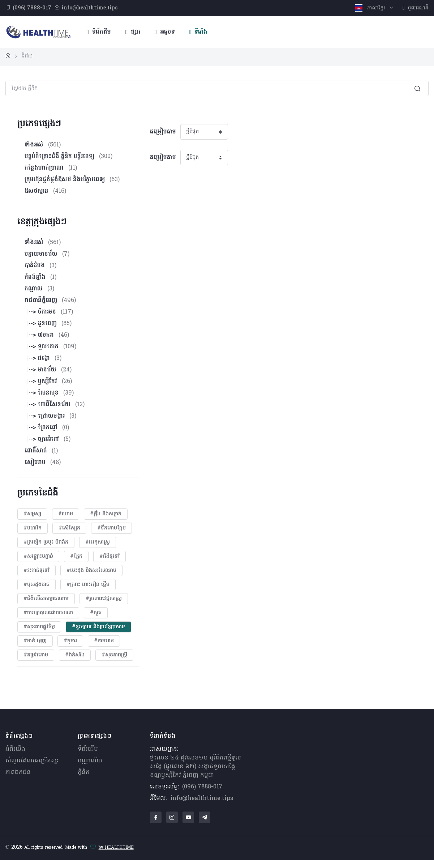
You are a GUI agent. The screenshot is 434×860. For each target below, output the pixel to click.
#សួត (96, 613)
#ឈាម (65, 514)
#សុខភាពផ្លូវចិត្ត (39, 627)
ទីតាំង (198, 32)
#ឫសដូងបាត (36, 584)
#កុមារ (70, 641)
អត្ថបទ (165, 32)
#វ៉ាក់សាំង (75, 655)
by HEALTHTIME (116, 847)
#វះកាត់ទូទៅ (36, 570)
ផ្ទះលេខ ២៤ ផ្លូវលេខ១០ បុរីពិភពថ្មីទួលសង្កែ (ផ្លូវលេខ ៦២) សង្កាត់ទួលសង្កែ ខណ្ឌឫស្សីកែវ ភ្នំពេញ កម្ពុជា (195, 767)
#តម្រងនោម (35, 655)
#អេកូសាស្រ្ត (97, 542)
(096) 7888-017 (202, 787)
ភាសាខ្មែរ (371, 8)
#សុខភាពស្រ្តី (114, 655)
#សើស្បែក (69, 528)
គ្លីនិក (84, 772)
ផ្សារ (132, 32)
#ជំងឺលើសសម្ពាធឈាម (46, 599)
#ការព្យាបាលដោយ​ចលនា (48, 613)
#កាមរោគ (104, 641)
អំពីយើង (15, 749)
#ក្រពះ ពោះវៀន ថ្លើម (87, 584)
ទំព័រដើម (99, 32)
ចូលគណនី (415, 8)
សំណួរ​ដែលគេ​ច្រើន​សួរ (32, 761)
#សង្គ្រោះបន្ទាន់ (38, 556)
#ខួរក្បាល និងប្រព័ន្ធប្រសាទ (98, 627)
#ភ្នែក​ (76, 556)
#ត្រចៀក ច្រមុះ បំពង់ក (45, 542)
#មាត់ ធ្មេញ (35, 641)
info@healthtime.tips (201, 798)
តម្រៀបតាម (163, 132)
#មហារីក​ (32, 528)
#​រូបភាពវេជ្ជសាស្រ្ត (104, 599)
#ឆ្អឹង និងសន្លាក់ (105, 514)
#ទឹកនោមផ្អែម (111, 528)
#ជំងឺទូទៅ (109, 556)
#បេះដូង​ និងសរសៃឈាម (91, 570)
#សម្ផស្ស (32, 514)
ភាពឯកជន (18, 772)
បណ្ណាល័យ (90, 761)
